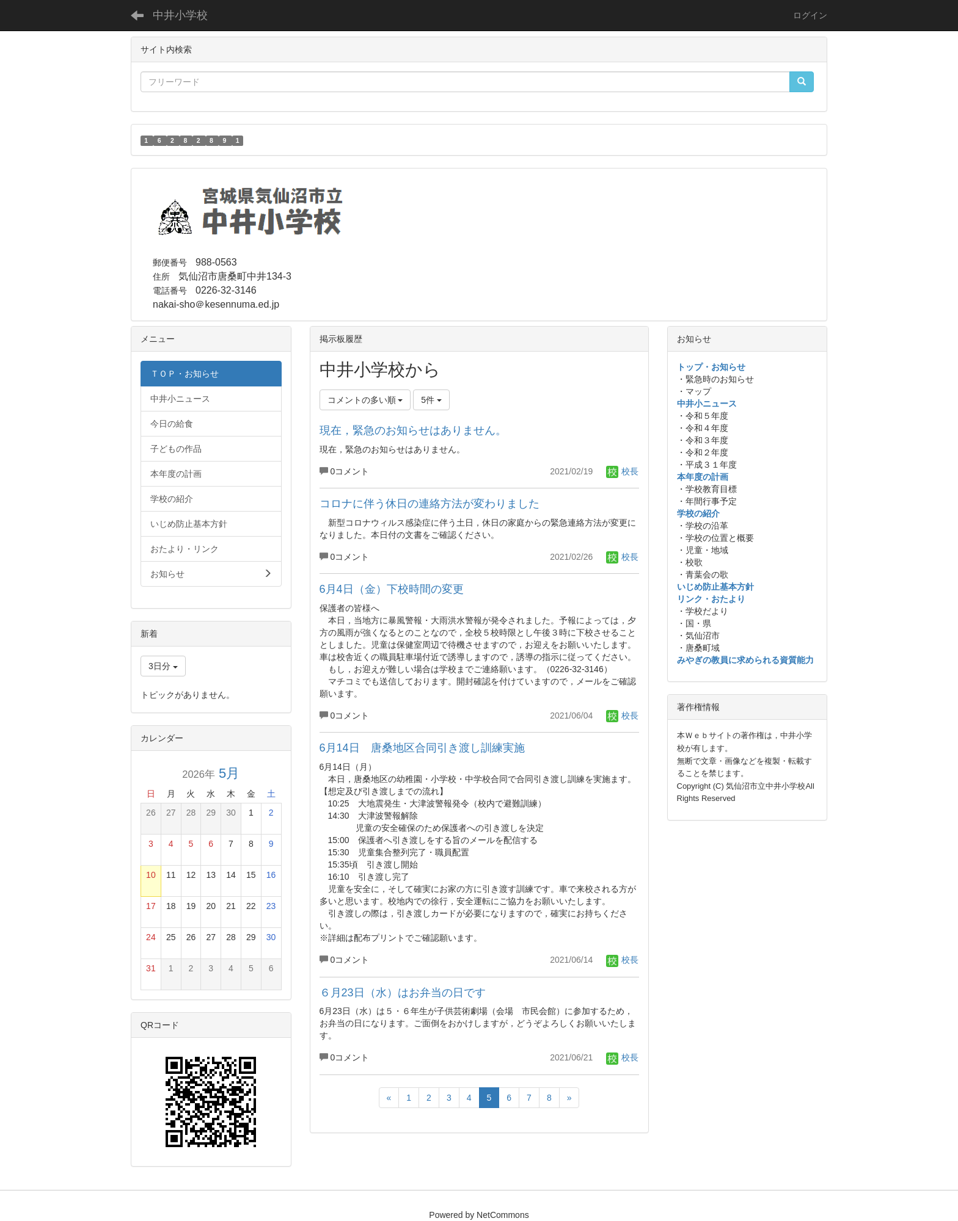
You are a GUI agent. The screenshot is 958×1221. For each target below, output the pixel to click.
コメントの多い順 (365, 400)
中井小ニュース (707, 403)
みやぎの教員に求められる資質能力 (745, 660)
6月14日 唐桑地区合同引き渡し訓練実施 (422, 748)
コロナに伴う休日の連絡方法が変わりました (429, 504)
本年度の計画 (702, 477)
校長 (622, 471)
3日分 (163, 666)
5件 (431, 400)
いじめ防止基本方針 (715, 587)
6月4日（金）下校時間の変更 (392, 589)
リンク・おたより (711, 599)
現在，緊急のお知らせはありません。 (413, 430)
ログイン (810, 15)
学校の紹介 (698, 513)
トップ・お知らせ (711, 367)
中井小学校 (180, 15)
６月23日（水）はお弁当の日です (403, 993)
